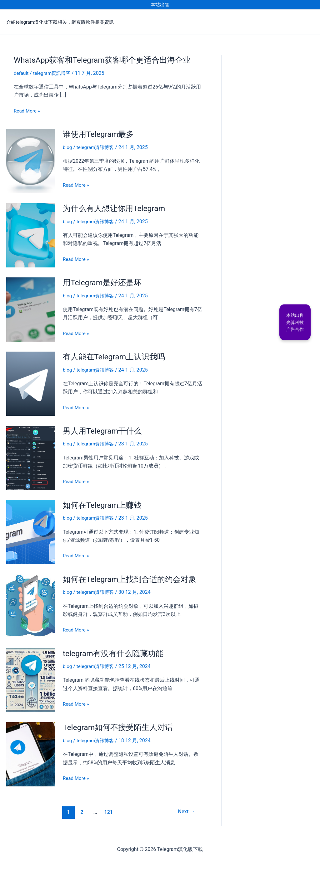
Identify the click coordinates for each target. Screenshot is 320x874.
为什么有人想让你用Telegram (116, 207)
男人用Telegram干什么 (104, 429)
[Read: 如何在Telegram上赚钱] (30, 530)
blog (67, 147)
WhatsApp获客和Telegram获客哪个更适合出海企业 (106, 60)
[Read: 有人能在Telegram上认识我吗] (30, 382)
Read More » (27, 111)
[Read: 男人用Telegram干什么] (30, 456)
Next (185, 809)
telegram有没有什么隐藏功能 (115, 651)
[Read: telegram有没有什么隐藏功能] (30, 678)
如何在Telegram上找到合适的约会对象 (132, 577)
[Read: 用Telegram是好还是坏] (30, 308)
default (21, 73)
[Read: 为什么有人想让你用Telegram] (30, 234)
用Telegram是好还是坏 (104, 281)
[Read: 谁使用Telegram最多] (30, 160)
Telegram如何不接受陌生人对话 (120, 725)
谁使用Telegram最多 (100, 133)
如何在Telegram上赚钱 (104, 503)
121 (107, 809)
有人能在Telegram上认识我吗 (116, 355)
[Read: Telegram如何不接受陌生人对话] (30, 752)
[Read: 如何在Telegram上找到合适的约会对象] (30, 604)
